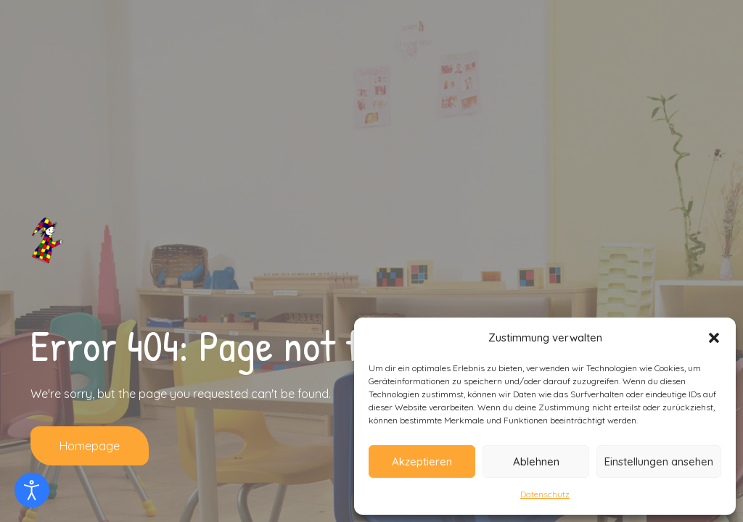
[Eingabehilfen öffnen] (32, 490)
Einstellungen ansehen (658, 461)
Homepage (89, 446)
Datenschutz (545, 494)
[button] (714, 338)
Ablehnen (536, 461)
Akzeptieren (422, 461)
